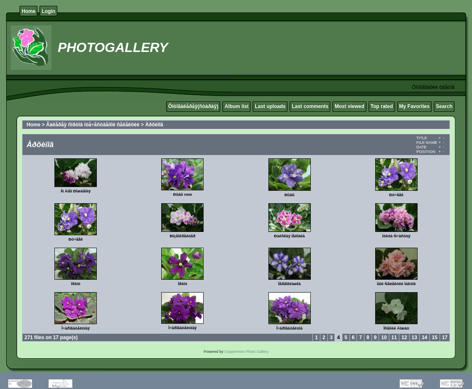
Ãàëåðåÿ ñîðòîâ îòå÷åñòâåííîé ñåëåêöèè (93, 125)
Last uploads (270, 106)
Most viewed (349, 106)
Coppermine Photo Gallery (246, 352)
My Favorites (414, 106)
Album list (236, 106)
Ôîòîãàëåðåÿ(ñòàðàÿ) (193, 106)
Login (48, 11)
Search (444, 106)
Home (28, 11)
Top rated (382, 106)
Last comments (310, 106)
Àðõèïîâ (154, 125)
